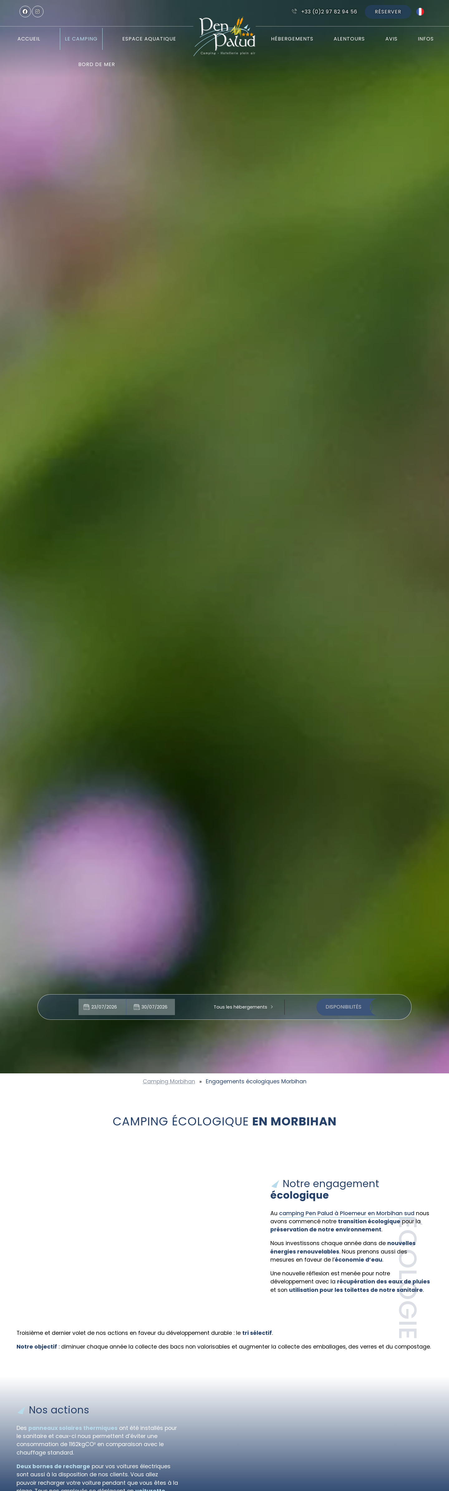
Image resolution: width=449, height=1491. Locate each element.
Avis (391, 38)
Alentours (349, 38)
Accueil (28, 38)
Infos (426, 38)
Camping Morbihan (169, 1081)
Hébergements (292, 38)
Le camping (81, 38)
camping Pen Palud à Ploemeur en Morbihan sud (346, 1213)
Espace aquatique (149, 38)
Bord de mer (96, 64)
